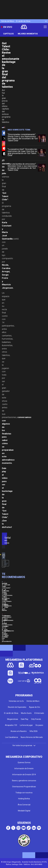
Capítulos (8, 34)
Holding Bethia (24, 799)
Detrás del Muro (7, 21)
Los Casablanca (11, 737)
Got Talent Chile (6, 563)
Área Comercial (24, 805)
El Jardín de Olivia (23, 21)
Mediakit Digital (24, 811)
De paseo (39, 725)
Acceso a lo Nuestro (19, 731)
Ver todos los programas (24, 745)
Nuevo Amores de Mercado (32, 737)
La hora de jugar (26, 725)
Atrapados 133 (11, 725)
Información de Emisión (24, 768)
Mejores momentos (28, 34)
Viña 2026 (33, 731)
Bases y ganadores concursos (24, 781)
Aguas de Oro (34, 707)
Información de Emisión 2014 (24, 775)
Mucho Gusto (26, 713)
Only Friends (36, 719)
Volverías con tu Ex (16, 701)
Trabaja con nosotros (24, 793)
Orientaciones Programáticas (24, 787)
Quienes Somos (24, 762)
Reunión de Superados (17, 707)
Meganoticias (12, 719)
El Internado (39, 713)
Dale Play (24, 719)
